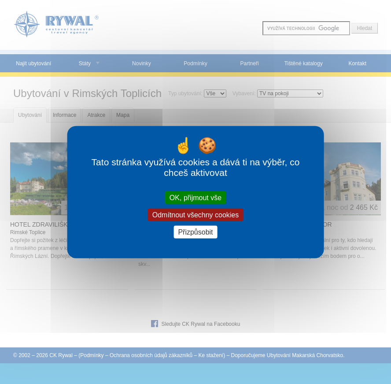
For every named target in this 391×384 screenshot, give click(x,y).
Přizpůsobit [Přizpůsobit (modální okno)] (195, 232)
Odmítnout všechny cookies (195, 214)
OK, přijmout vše (195, 197)
